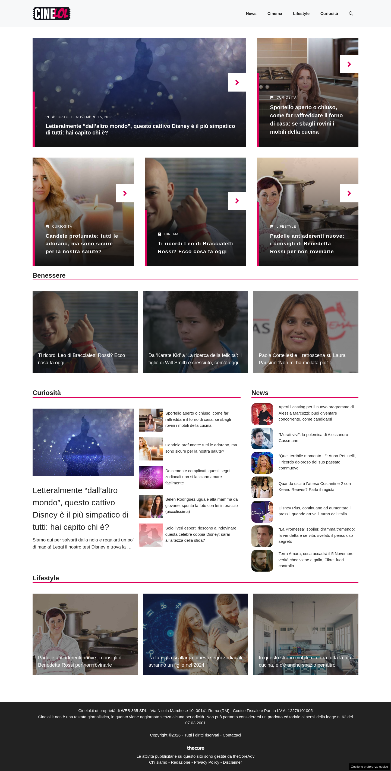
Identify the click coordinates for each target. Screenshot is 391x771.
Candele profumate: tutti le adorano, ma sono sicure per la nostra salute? (82, 243)
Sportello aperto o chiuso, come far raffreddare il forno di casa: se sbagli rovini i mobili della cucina (198, 419)
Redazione (180, 762)
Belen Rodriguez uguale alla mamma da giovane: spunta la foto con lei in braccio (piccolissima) (201, 505)
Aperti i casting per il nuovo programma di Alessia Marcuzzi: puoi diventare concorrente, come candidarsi (316, 413)
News (251, 13)
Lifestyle (301, 13)
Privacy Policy (206, 762)
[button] (350, 13)
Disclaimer (232, 762)
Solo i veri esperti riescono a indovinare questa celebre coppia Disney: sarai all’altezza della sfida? (201, 534)
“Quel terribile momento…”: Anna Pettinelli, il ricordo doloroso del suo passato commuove (317, 461)
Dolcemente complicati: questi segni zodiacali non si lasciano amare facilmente (197, 476)
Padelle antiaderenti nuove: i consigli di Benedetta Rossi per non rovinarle (307, 243)
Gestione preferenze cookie (369, 766)
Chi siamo (158, 762)
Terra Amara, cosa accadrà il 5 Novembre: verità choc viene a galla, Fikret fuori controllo (317, 559)
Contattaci (232, 735)
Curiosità (329, 13)
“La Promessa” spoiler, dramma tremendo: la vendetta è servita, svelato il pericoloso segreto (317, 535)
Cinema (274, 13)
